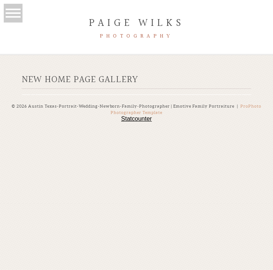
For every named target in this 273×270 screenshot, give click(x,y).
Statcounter (136, 119)
